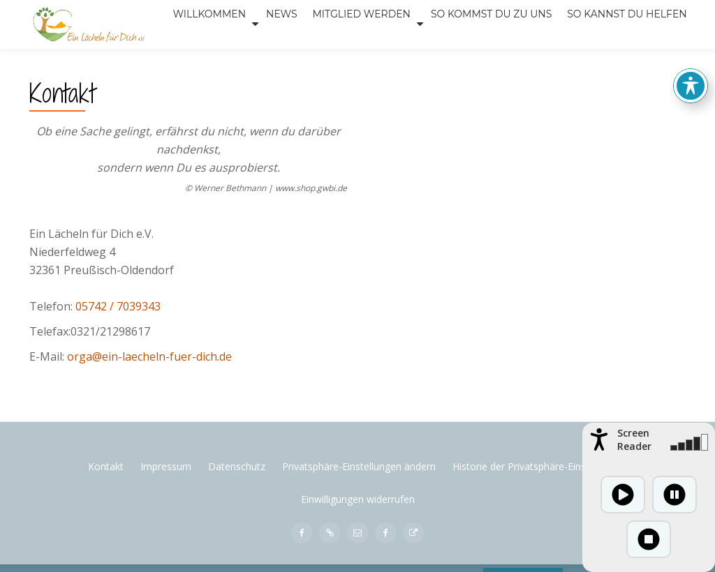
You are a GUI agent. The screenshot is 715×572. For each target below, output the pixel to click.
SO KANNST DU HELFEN (554, 58)
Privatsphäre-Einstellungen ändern (359, 522)
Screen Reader (634, 439)
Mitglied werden (289, 58)
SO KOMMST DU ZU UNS (419, 58)
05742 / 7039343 (118, 362)
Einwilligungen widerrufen (358, 555)
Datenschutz (236, 522)
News (211, 58)
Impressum (165, 522)
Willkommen (138, 58)
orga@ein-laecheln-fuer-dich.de (149, 412)
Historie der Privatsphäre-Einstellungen (539, 522)
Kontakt (106, 522)
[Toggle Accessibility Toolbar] (690, 70)
